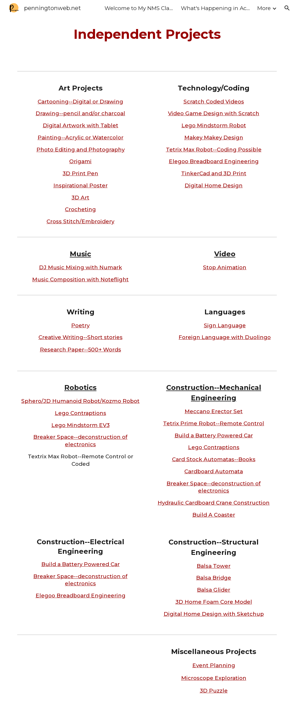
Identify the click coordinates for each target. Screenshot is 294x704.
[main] (147, 34)
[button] (287, 8)
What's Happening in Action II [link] (215, 8)
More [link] (264, 8)
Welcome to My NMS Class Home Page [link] (139, 8)
